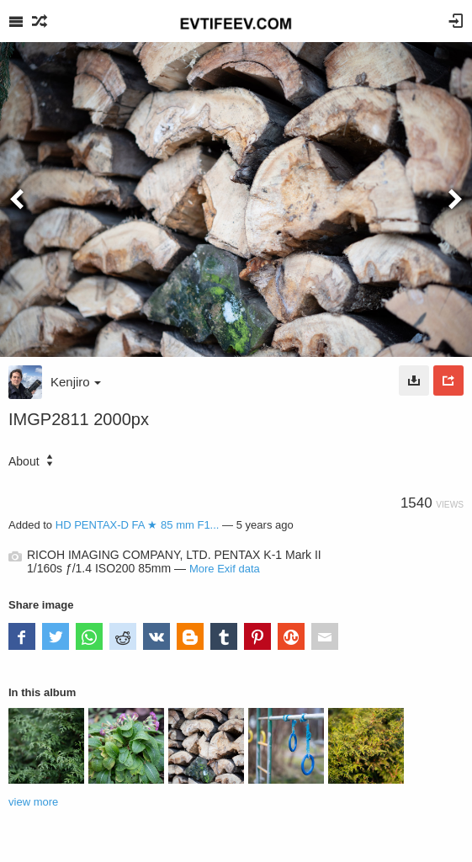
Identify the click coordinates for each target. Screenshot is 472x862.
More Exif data (224, 568)
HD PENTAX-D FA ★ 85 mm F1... (138, 525)
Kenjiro (75, 382)
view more (33, 801)
